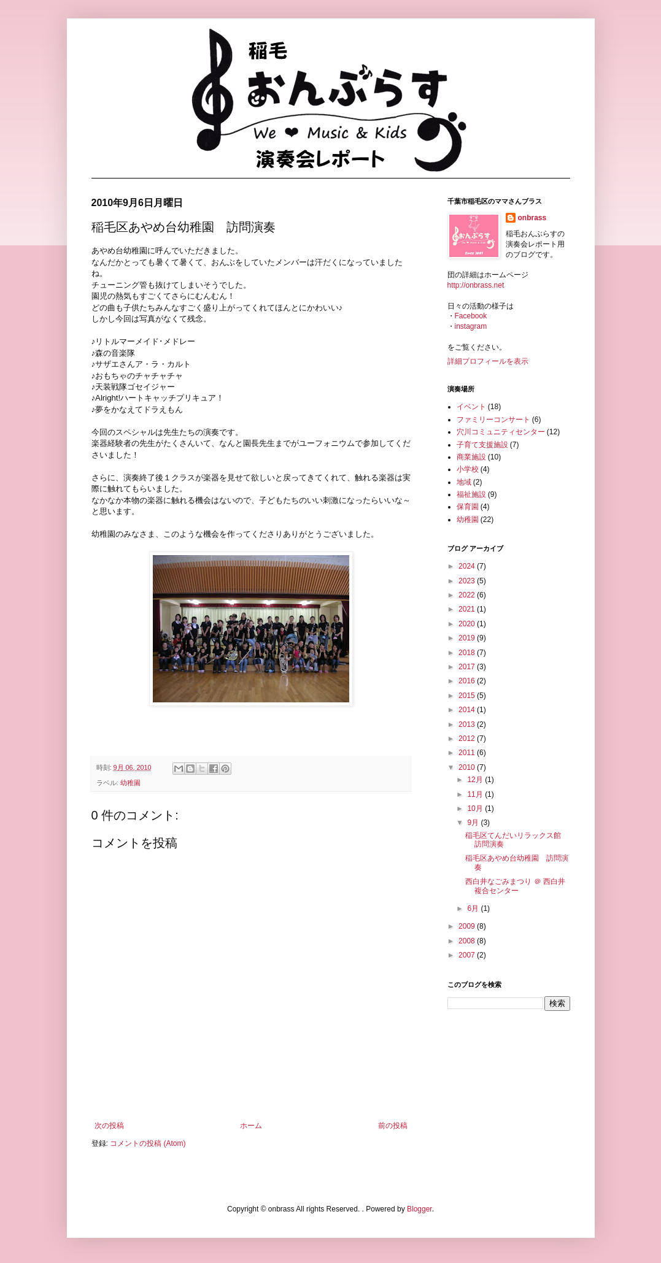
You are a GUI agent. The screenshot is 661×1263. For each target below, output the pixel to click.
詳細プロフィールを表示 (487, 361)
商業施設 (471, 457)
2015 (467, 695)
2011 (467, 752)
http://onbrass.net (475, 285)
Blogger (419, 1209)
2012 (467, 738)
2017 (467, 666)
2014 (467, 709)
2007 (467, 955)
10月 (476, 808)
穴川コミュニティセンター (501, 432)
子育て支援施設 (482, 444)
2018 (467, 652)
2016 (467, 681)
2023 (467, 581)
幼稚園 (130, 782)
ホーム (251, 1125)
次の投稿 (109, 1125)
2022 (467, 595)
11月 (476, 794)
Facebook (471, 316)
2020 (467, 624)
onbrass (532, 217)
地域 (464, 482)
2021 (467, 609)
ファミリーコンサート (493, 419)
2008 (467, 941)
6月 (474, 908)
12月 (476, 779)
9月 (474, 822)
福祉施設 (471, 494)
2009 (467, 926)
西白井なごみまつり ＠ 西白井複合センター (515, 885)
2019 (467, 638)
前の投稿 (393, 1125)
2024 (467, 566)
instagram (471, 326)
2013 (467, 724)
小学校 (468, 469)
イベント (471, 406)
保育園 (468, 506)
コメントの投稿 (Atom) (147, 1143)
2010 (467, 767)
